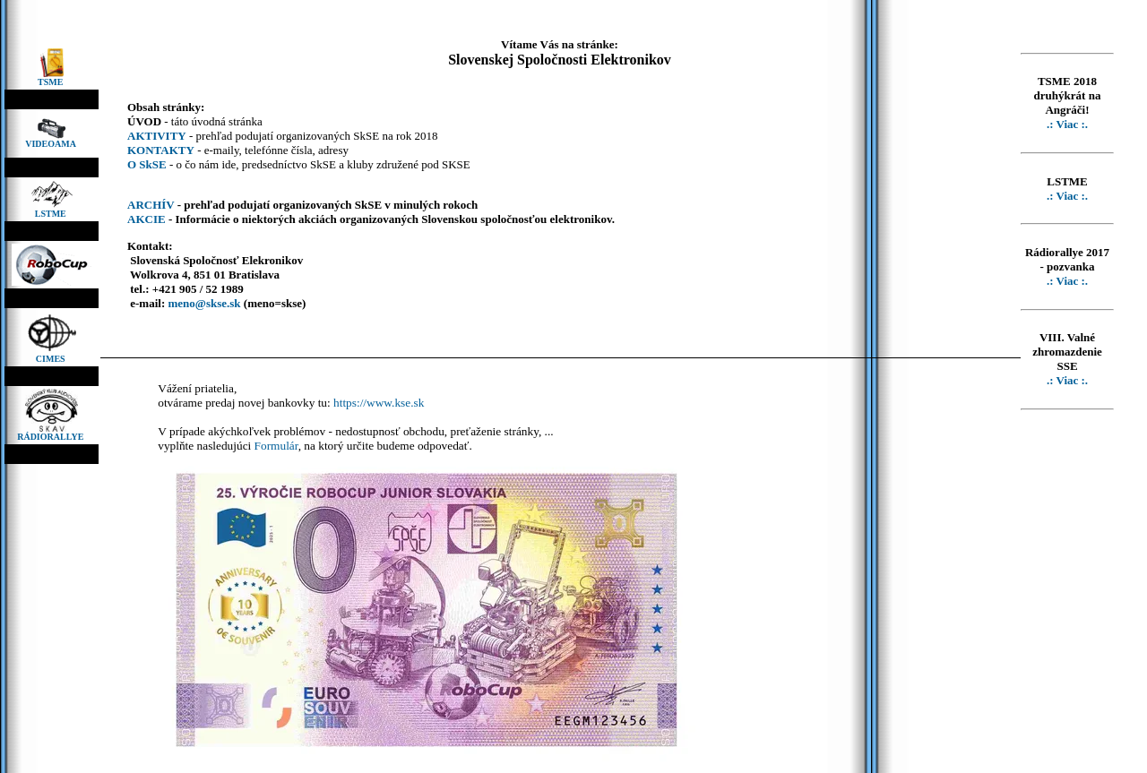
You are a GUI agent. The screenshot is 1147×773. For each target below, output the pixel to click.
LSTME (52, 214)
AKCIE (146, 219)
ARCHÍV (151, 204)
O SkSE (147, 164)
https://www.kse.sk (378, 402)
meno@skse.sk (204, 303)
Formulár (276, 445)
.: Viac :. (1067, 124)
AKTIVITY (156, 135)
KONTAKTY (160, 150)
